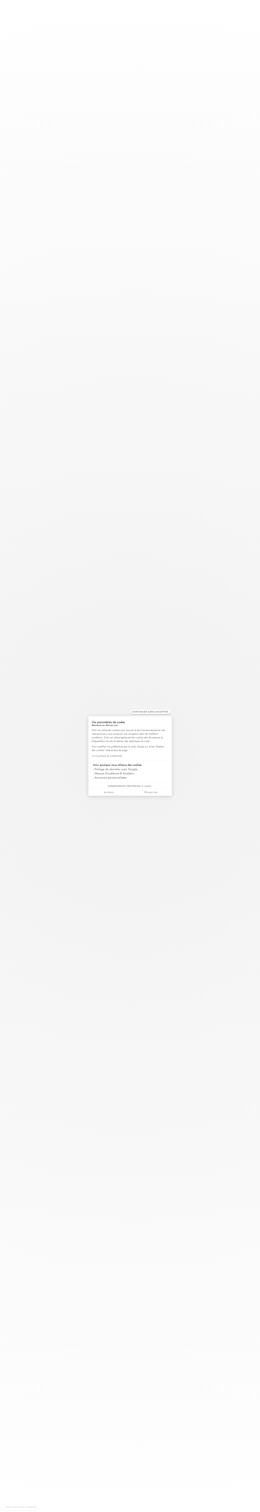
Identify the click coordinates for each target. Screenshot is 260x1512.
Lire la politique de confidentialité (107, 755)
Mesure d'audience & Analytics (114, 773)
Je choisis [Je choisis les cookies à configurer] (109, 792)
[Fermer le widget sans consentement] (150, 712)
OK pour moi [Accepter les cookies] (151, 792)
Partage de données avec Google (116, 769)
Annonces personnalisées (111, 777)
